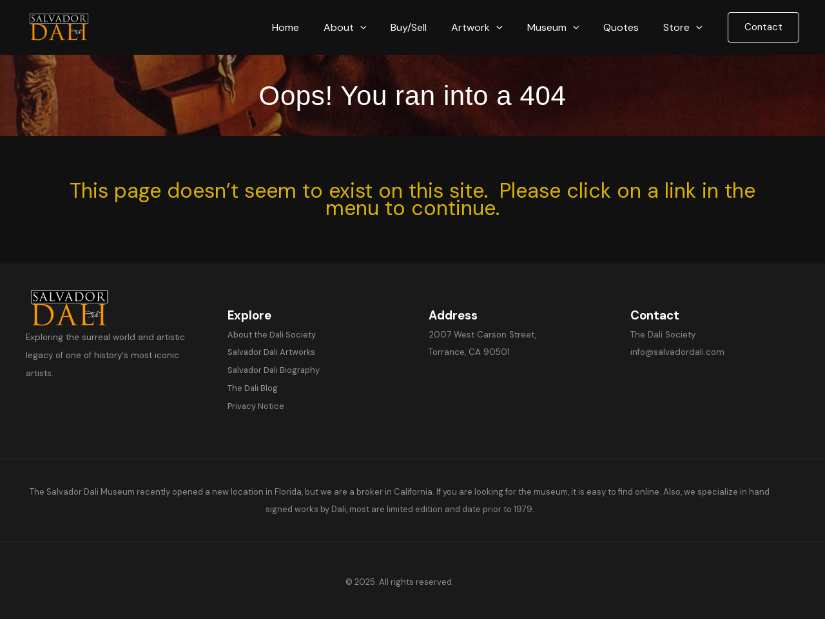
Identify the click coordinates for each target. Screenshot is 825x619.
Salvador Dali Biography (275, 369)
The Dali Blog (253, 386)
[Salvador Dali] (64, 26)
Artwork (490, 27)
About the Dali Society (272, 334)
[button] (381, 27)
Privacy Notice (256, 404)
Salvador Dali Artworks (273, 352)
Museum (563, 27)
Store (684, 27)
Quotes (627, 27)
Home (310, 27)
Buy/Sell (426, 27)
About (366, 27)
